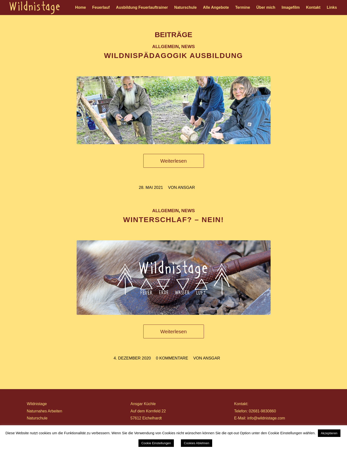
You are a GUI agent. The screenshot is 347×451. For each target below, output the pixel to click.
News (188, 46)
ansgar (186, 187)
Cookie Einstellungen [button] (156, 443)
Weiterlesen (173, 161)
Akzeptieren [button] (329, 433)
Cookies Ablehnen (196, 443)
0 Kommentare (172, 358)
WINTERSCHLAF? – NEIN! (173, 220)
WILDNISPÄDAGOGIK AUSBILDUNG (173, 55)
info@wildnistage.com (266, 418)
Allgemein (165, 46)
